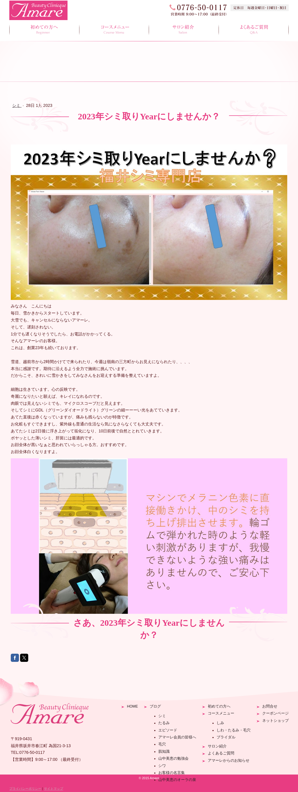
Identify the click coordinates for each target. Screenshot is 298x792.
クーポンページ (275, 713)
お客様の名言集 (171, 773)
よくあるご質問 (254, 30)
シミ (162, 716)
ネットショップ (275, 721)
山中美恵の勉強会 (173, 758)
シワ (162, 766)
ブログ (155, 706)
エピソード (167, 730)
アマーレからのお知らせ (228, 761)
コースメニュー (114, 30)
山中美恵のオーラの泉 (177, 780)
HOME (132, 706)
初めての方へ (44, 30)
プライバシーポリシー (25, 788)
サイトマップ (53, 788)
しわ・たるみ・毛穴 (234, 730)
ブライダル (226, 737)
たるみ (164, 723)
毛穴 (162, 744)
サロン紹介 (184, 30)
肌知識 (164, 751)
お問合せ (269, 706)
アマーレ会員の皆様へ (177, 737)
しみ (220, 723)
